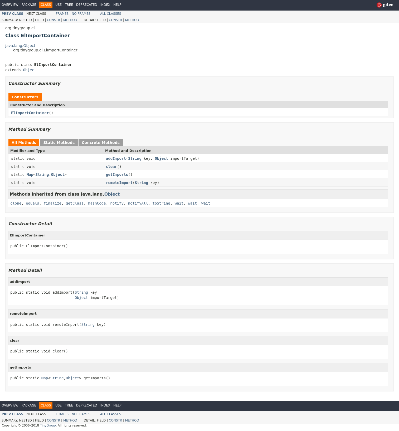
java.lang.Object (20, 45)
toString (161, 203)
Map (30, 174)
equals (32, 203)
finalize (52, 203)
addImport (116, 158)
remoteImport (119, 183)
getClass (75, 203)
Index (105, 5)
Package (29, 5)
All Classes (110, 14)
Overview (10, 5)
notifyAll (138, 203)
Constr (53, 20)
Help (117, 5)
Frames (62, 14)
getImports (117, 174)
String (135, 158)
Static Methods (59, 143)
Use (58, 5)
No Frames (81, 14)
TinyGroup (48, 425)
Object (29, 70)
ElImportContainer (30, 113)
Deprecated (86, 5)
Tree (69, 5)
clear (111, 166)
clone (15, 203)
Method (70, 20)
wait (179, 203)
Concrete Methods (101, 143)
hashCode (97, 203)
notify (117, 203)
